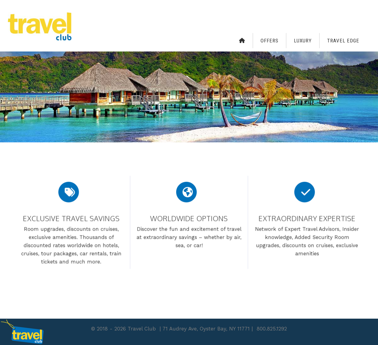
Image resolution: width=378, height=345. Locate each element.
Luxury (303, 41)
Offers (269, 41)
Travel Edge (343, 41)
